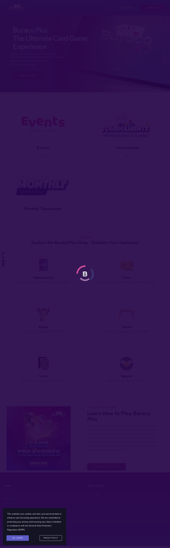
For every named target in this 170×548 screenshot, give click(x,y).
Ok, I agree (17, 538)
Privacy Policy (51, 538)
